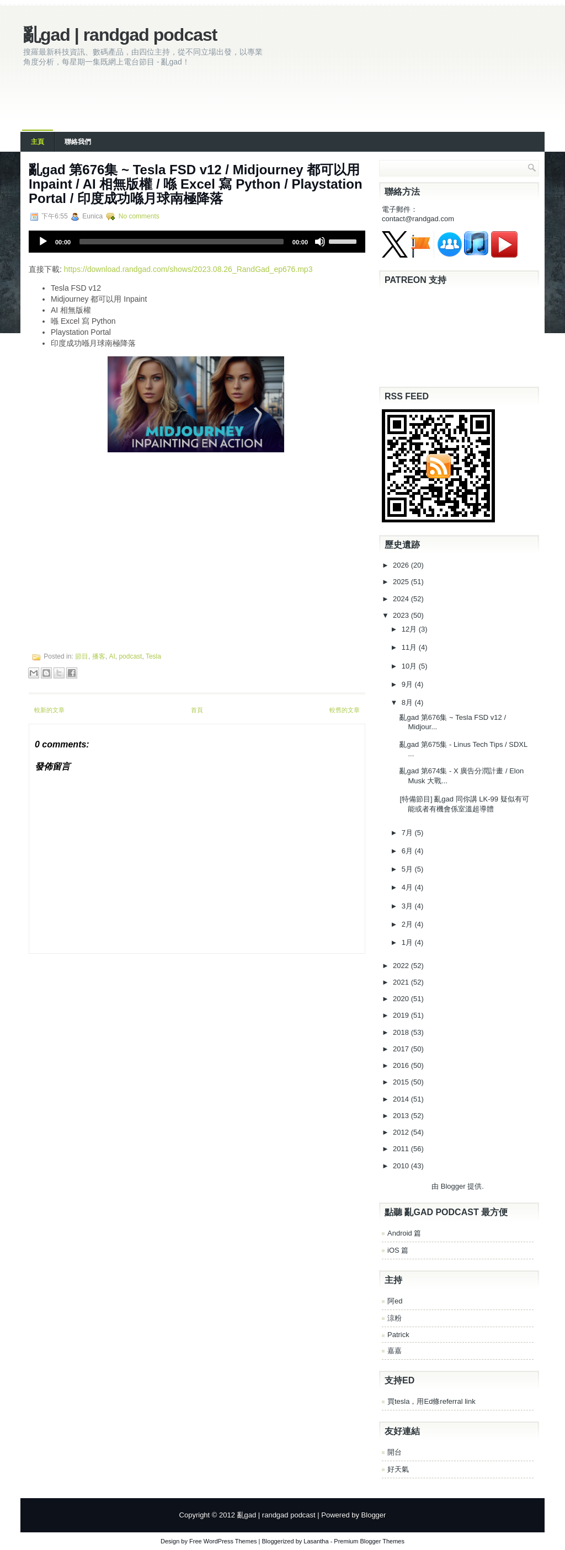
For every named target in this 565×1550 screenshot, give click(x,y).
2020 (402, 999)
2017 (402, 1049)
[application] (197, 242)
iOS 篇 (397, 1250)
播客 (98, 656)
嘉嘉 (394, 1350)
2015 (402, 1082)
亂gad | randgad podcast (120, 35)
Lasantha (315, 1541)
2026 (402, 565)
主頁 (37, 142)
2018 (402, 1032)
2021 (402, 982)
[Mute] (320, 241)
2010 (402, 1166)
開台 (394, 1452)
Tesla (153, 656)
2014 (402, 1099)
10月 (410, 666)
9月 (408, 684)
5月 (408, 869)
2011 (402, 1149)
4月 (408, 887)
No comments (139, 216)
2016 (402, 1065)
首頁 (197, 710)
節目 (81, 656)
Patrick (398, 1334)
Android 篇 (404, 1233)
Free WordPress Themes (223, 1541)
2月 (408, 924)
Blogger (453, 1186)
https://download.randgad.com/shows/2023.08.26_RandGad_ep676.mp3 (188, 269)
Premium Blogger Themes (369, 1541)
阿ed (394, 1301)
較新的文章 (49, 710)
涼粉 (394, 1318)
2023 (402, 615)
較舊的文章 (344, 710)
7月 (408, 833)
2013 (402, 1115)
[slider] (181, 241)
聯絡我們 (78, 142)
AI (112, 656)
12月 (410, 629)
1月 (408, 942)
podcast (130, 656)
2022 (402, 965)
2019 (402, 1015)
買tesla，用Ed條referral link (431, 1401)
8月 (408, 702)
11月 (410, 647)
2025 (402, 582)
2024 (402, 599)
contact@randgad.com (418, 219)
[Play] (43, 241)
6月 (408, 851)
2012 (402, 1132)
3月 (408, 906)
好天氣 (398, 1469)
